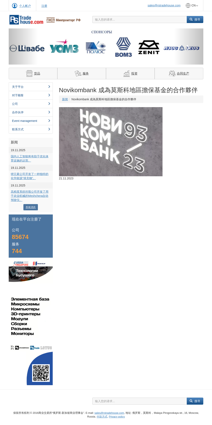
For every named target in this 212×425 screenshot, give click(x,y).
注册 (44, 5)
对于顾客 (31, 95)
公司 (31, 103)
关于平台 (31, 86)
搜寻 (195, 19)
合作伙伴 (31, 112)
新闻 (65, 99)
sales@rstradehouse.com (164, 5)
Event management (31, 120)
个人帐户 (25, 5)
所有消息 (31, 207)
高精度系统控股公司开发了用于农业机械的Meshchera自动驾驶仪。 (29, 196)
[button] (23, 46)
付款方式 (102, 416)
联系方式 (31, 129)
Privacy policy (117, 416)
